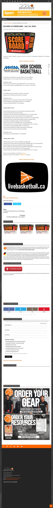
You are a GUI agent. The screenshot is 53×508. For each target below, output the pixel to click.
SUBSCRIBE (26, 61)
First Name (7, 325)
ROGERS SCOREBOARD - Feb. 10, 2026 (26, 228)
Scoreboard (9, 23)
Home (5, 23)
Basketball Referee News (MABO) (13, 341)
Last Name (7, 330)
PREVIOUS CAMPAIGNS (8, 355)
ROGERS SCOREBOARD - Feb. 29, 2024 (19, 26)
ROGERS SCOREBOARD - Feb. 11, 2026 (10, 228)
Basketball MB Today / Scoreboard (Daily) (15, 338)
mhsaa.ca (24, 153)
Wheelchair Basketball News (12, 347)
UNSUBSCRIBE (18, 355)
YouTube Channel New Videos (12, 345)
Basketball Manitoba (7, 505)
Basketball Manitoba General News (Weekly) (15, 336)
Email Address (8, 320)
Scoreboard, (20, 29)
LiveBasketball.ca (22, 154)
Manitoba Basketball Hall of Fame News (14, 343)
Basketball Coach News (11, 340)
